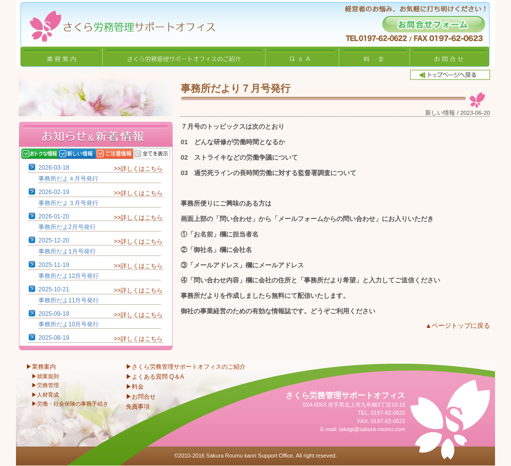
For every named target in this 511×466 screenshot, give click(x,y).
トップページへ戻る (450, 75)
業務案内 (61, 56)
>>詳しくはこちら (138, 168)
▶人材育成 (45, 395)
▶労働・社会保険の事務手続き (69, 404)
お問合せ (449, 56)
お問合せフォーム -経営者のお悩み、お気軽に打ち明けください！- (433, 24)
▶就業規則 (45, 376)
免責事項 (138, 406)
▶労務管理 (45, 385)
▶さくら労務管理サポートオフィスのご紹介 (186, 366)
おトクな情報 (49, 154)
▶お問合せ (141, 396)
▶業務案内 (41, 366)
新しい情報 (87, 154)
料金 (374, 56)
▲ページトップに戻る (457, 325)
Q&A (302, 56)
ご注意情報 (124, 154)
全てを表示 (162, 154)
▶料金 (135, 386)
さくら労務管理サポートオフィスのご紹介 (184, 56)
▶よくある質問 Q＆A (155, 376)
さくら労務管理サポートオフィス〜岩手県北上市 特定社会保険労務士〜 (116, 23)
